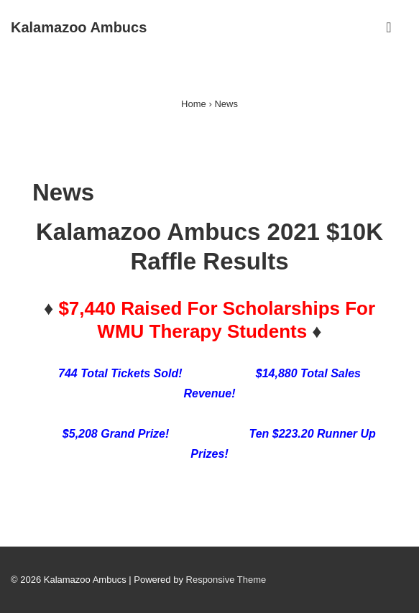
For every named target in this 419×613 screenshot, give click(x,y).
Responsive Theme (226, 579)
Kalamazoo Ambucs (79, 27)
